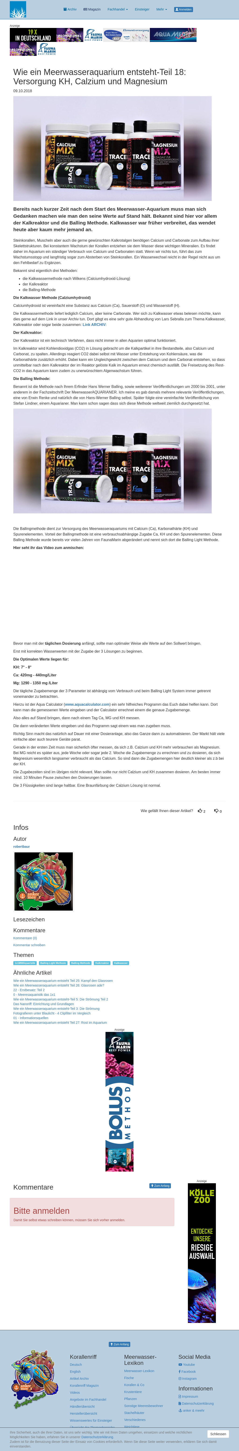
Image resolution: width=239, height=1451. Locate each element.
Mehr (161, 9)
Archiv (70, 9)
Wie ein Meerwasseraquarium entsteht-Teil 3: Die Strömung (56, 1008)
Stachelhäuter (134, 1413)
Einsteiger (142, 9)
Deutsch (76, 1364)
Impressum (188, 1396)
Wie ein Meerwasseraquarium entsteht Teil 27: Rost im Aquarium (60, 1022)
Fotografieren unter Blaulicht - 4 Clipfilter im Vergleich (52, 1013)
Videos (75, 1392)
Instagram (188, 1378)
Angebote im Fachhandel (88, 1399)
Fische (129, 1378)
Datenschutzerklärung (196, 1403)
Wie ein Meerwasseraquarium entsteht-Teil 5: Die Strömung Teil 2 (60, 999)
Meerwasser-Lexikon (139, 1371)
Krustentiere (133, 1392)
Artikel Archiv (79, 1378)
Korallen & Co (134, 1385)
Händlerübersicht (82, 1406)
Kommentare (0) (25, 938)
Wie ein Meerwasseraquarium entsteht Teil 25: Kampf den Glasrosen (63, 981)
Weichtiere (132, 1427)
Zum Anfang (160, 1185)
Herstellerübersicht (83, 1413)
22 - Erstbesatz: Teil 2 (29, 990)
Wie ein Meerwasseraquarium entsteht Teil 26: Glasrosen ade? (58, 985)
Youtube (187, 1364)
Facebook (187, 1371)
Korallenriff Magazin (84, 1385)
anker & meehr (192, 1410)
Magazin (92, 9)
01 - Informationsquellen (30, 1018)
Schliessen (218, 1434)
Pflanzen (130, 1399)
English (75, 1371)
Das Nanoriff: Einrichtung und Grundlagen (43, 1004)
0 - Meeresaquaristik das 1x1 (34, 995)
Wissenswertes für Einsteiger (91, 1420)
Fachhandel (118, 9)
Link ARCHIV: (95, 325)
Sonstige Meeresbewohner (143, 1406)
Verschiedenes (135, 1420)
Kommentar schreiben (29, 945)
